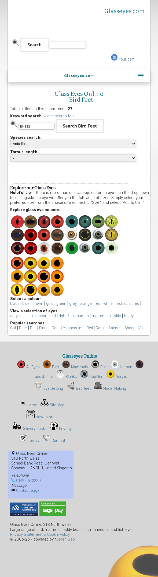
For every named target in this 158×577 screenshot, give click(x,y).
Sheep (129, 328)
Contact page (27, 490)
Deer (23, 328)
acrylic (15, 316)
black (14, 303)
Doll (33, 328)
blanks (30, 316)
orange (86, 303)
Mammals (75, 367)
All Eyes (28, 367)
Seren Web (65, 539)
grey (73, 303)
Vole (142, 328)
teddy (129, 316)
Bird (51, 367)
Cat (13, 328)
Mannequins (73, 328)
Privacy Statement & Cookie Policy (40, 534)
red (97, 303)
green (61, 303)
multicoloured (127, 303)
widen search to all (59, 116)
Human (121, 367)
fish (71, 316)
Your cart (122, 59)
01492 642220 (28, 480)
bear (42, 316)
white (108, 303)
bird (52, 316)
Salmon (115, 328)
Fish (99, 367)
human (83, 316)
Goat (56, 328)
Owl (89, 328)
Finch (44, 328)
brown (37, 303)
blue (26, 303)
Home (32, 405)
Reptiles (91, 376)
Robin (100, 328)
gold (49, 303)
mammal (99, 316)
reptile (115, 316)
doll (62, 316)
